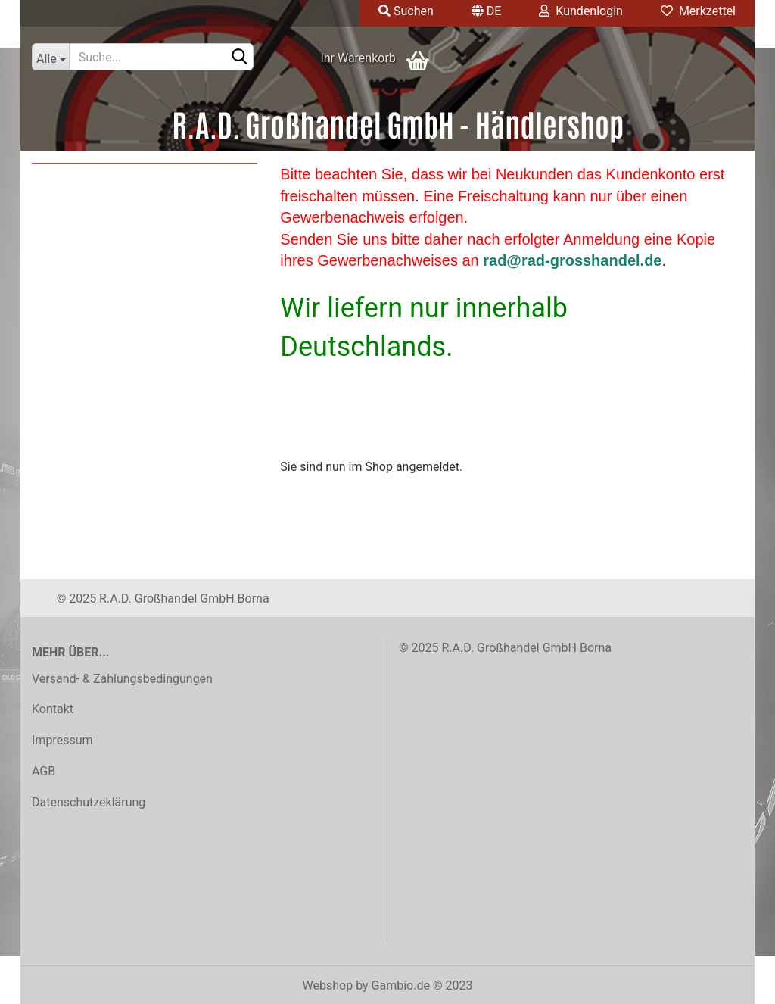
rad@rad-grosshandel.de (572, 260)
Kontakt (52, 709)
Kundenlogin (581, 11)
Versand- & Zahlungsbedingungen (122, 679)
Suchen (406, 11)
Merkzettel (698, 11)
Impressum (62, 740)
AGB (43, 771)
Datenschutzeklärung (88, 802)
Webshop (328, 985)
